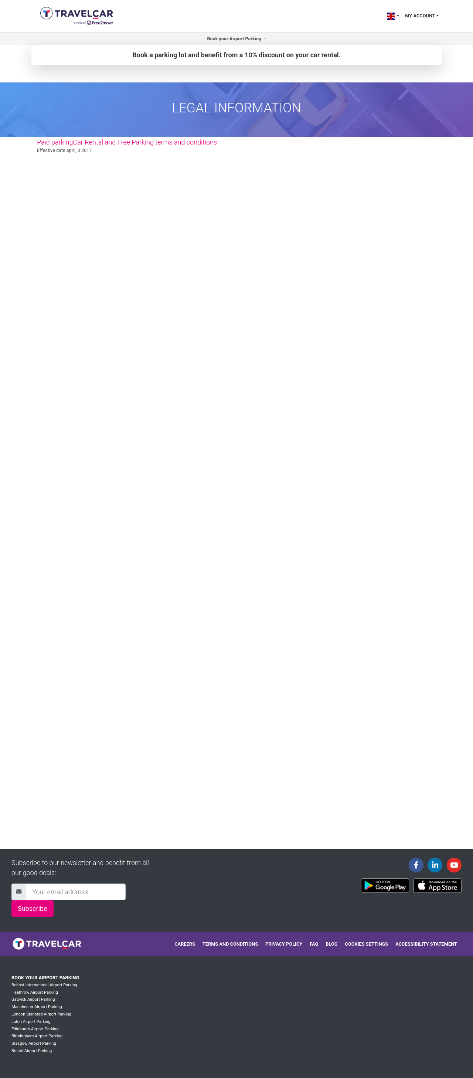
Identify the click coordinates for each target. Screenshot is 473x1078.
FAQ (314, 944)
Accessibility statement (426, 944)
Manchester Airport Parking (36, 1006)
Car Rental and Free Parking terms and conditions (145, 142)
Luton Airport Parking (31, 1021)
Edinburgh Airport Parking (35, 1029)
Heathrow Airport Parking (34, 992)
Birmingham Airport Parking (36, 1036)
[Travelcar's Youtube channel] (454, 865)
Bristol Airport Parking (31, 1050)
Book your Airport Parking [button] (234, 38)
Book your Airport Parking (45, 977)
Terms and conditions (230, 944)
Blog (331, 944)
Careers (184, 944)
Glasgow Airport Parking (33, 1043)
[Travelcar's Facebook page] (416, 865)
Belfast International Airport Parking (44, 985)
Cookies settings (366, 944)
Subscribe (32, 908)
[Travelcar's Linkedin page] (435, 865)
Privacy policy (283, 944)
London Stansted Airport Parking (41, 1014)
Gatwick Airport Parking (33, 999)
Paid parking (55, 142)
